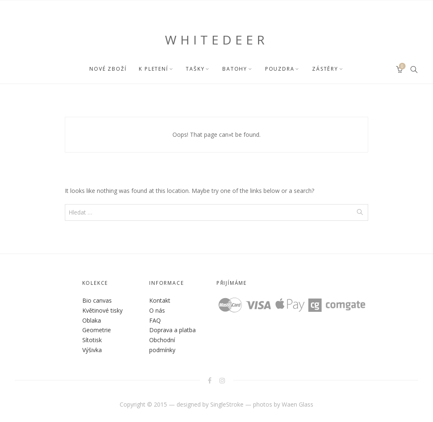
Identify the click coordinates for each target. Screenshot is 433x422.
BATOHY (234, 68)
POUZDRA (280, 68)
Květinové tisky (102, 310)
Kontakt (159, 300)
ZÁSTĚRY (325, 68)
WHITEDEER (216, 39)
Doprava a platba (172, 330)
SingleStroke (227, 404)
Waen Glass (297, 404)
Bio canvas (97, 300)
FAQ (155, 320)
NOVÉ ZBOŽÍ (107, 68)
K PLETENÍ (153, 68)
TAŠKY (195, 68)
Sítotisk (92, 340)
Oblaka (91, 320)
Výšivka (92, 350)
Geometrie (96, 330)
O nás (157, 310)
